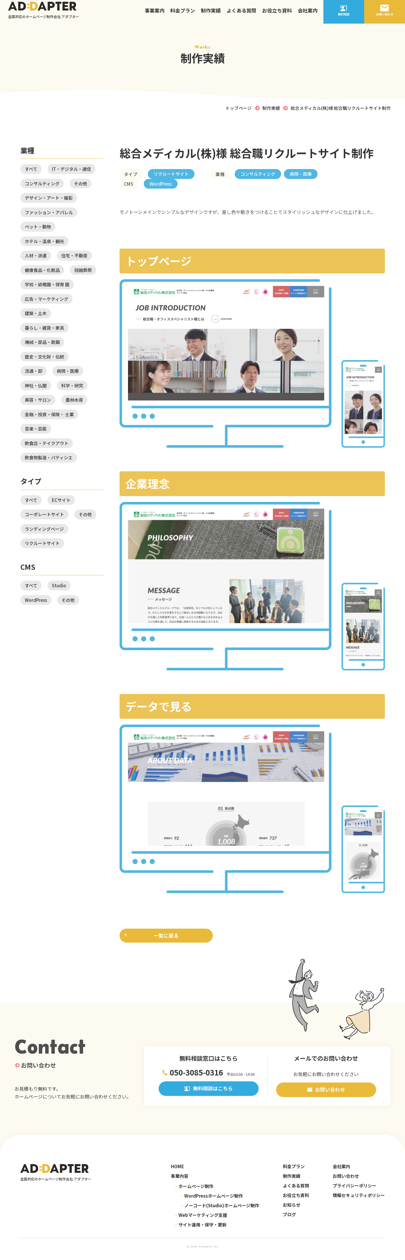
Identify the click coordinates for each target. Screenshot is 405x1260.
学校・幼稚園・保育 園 (47, 284)
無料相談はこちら (208, 1094)
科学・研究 (72, 385)
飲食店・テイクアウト (47, 443)
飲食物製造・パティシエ (49, 457)
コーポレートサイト (44, 514)
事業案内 (154, 13)
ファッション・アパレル (49, 212)
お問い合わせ (326, 1095)
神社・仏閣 (36, 385)
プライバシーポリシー (354, 1191)
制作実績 (211, 13)
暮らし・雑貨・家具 (44, 328)
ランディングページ (44, 529)
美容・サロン (38, 400)
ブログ (289, 1219)
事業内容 (179, 1181)
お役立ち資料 (277, 13)
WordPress (36, 600)
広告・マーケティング (46, 299)
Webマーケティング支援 (201, 1220)
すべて (31, 169)
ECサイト (61, 500)
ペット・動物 (38, 227)
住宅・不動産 (74, 255)
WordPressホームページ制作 (212, 1201)
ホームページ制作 (194, 1191)
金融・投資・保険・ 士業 (49, 414)
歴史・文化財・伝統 (44, 357)
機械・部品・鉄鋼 (42, 342)
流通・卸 (33, 371)
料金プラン (182, 13)
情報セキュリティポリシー (359, 1200)
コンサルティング (42, 183)
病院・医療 (68, 371)
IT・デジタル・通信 (71, 169)
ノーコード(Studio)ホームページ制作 (220, 1210)
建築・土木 (36, 313)
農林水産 (74, 400)
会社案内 (308, 13)
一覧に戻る (166, 936)
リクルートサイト (42, 543)
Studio (59, 585)
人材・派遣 (36, 255)
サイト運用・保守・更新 (201, 1230)
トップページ (238, 108)
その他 (80, 183)
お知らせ (291, 1210)
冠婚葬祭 (83, 270)
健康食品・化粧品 (42, 270)
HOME (177, 1171)
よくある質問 (241, 13)
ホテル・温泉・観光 (44, 241)
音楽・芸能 (36, 429)
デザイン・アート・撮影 (49, 198)
